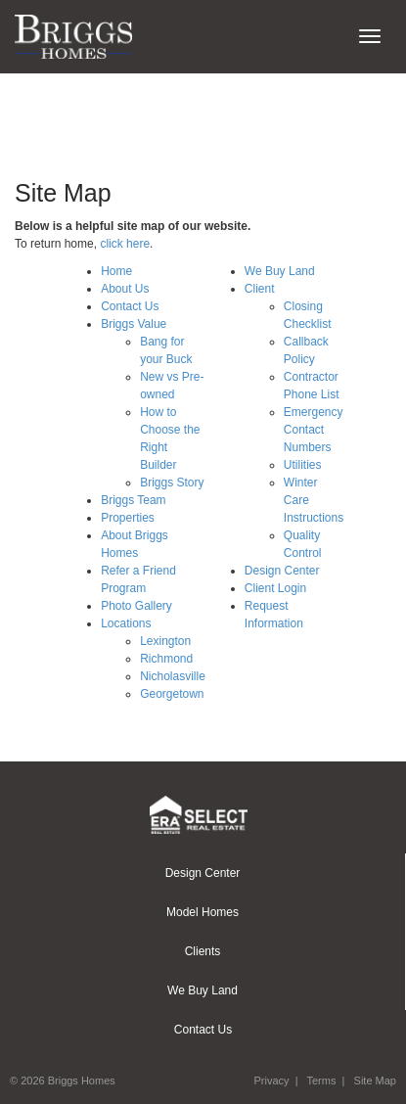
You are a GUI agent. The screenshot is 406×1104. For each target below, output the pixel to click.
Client (260, 289)
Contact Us (129, 306)
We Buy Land (280, 271)
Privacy (271, 1080)
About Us (125, 289)
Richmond (166, 659)
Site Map (375, 1080)
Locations (126, 623)
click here (125, 244)
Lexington (165, 641)
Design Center (282, 570)
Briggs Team (133, 500)
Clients (203, 951)
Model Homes (202, 912)
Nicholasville (172, 676)
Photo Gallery (136, 606)
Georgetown (171, 694)
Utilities (303, 465)
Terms (321, 1080)
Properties (128, 518)
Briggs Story (171, 482)
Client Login (275, 588)
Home (116, 271)
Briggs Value (133, 324)
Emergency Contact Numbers (313, 429)
